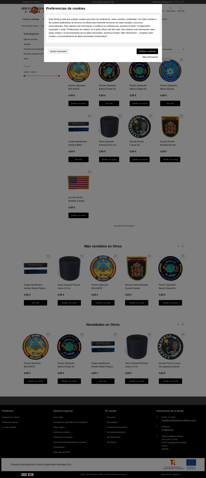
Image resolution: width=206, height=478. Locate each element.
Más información (150, 57)
